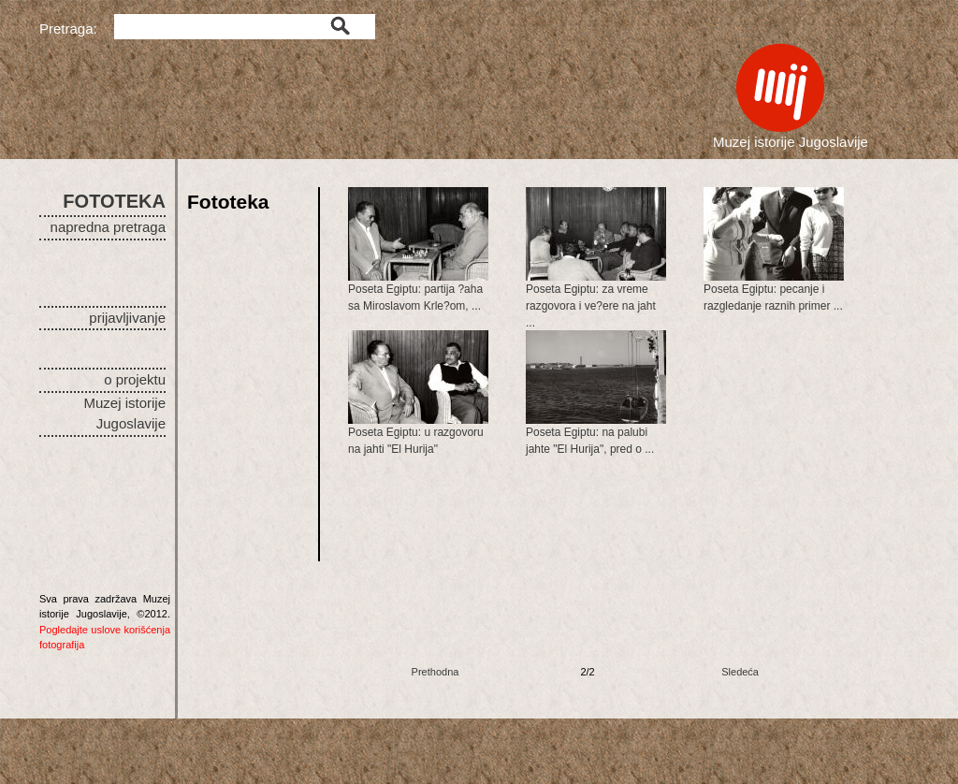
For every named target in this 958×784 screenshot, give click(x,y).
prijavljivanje (127, 318)
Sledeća (740, 671)
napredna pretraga (108, 227)
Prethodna (435, 671)
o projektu (135, 379)
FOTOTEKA (114, 201)
